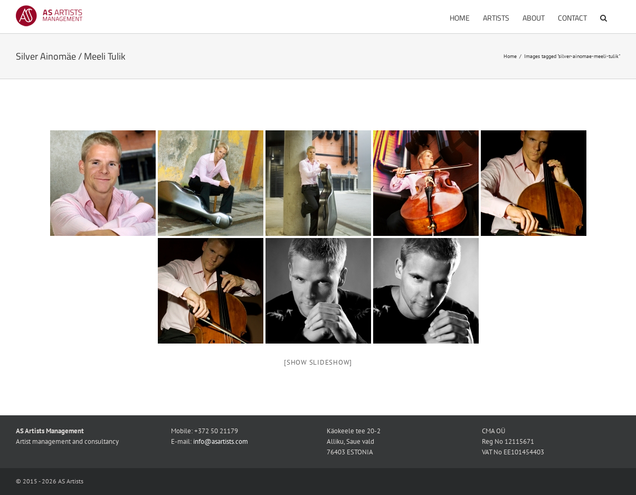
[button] (603, 16)
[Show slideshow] (318, 362)
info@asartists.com (220, 441)
